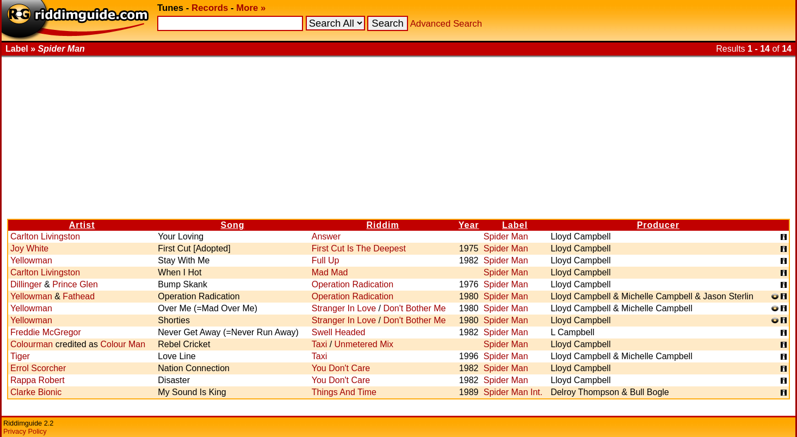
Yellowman (31, 260)
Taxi (319, 344)
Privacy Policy (25, 431)
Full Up (325, 260)
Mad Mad (330, 272)
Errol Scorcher (38, 368)
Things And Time (344, 392)
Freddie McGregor (45, 332)
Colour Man (122, 344)
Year (469, 225)
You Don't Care (341, 368)
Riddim (383, 225)
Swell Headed (339, 332)
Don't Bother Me (414, 308)
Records (209, 8)
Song (233, 225)
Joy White (29, 248)
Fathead (79, 296)
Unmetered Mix (364, 344)
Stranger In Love (344, 308)
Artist (82, 225)
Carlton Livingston (45, 236)
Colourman (31, 344)
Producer (658, 225)
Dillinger (26, 284)
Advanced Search (446, 24)
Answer (326, 236)
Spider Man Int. (513, 392)
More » (250, 8)
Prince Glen (75, 284)
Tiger (20, 356)
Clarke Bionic (35, 392)
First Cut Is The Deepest (359, 248)
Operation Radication (352, 284)
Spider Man (506, 236)
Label (515, 225)
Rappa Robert (37, 380)
